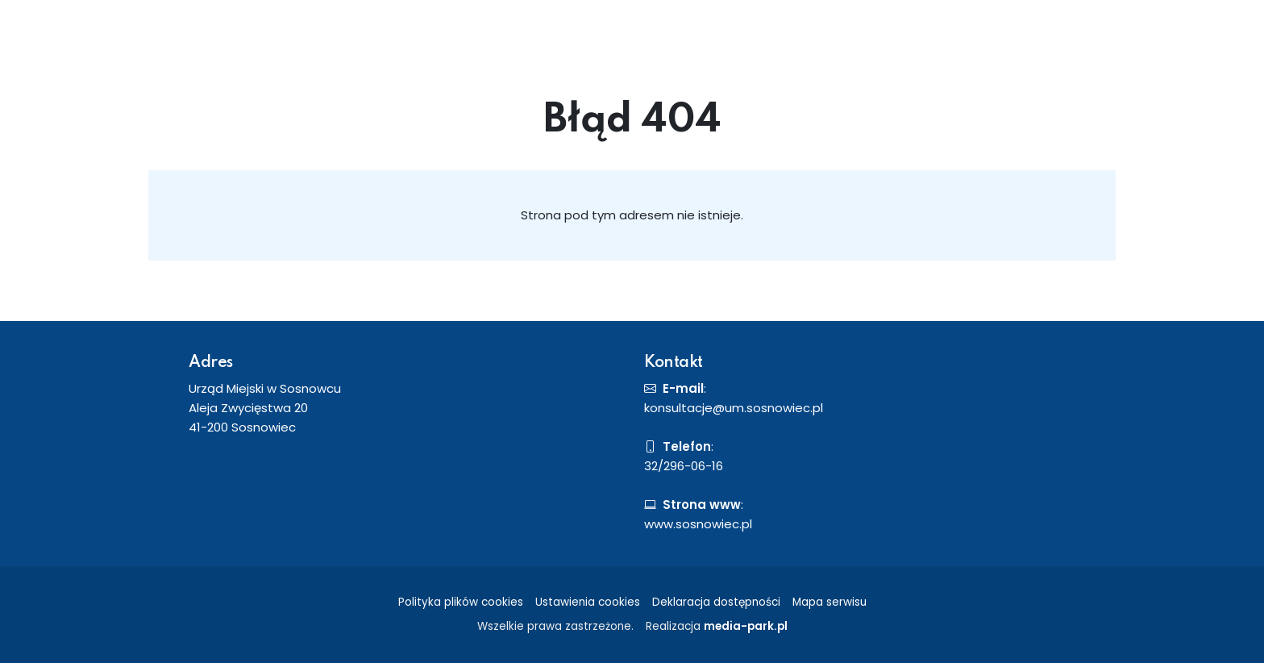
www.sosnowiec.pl (698, 523)
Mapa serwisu (829, 602)
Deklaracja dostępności (716, 602)
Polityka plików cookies (460, 602)
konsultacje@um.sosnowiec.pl (733, 407)
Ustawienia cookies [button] (587, 602)
